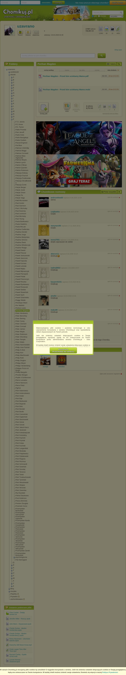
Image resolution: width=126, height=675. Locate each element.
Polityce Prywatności (110, 672)
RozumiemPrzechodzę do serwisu (63, 350)
